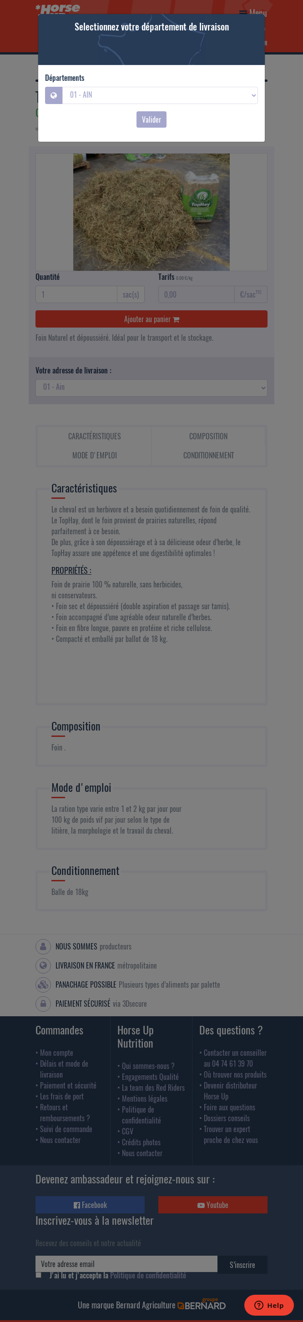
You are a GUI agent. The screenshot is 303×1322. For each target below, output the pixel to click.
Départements (64, 77)
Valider (151, 119)
